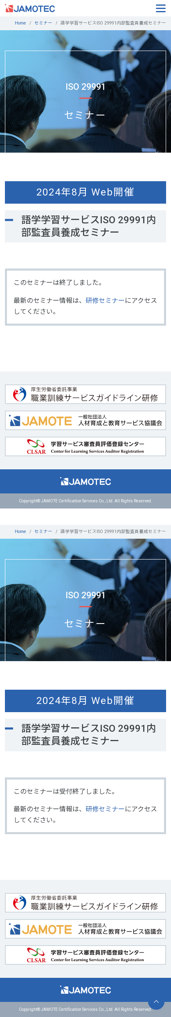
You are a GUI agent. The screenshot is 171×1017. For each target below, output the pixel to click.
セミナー (43, 23)
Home (20, 23)
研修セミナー (105, 300)
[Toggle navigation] (161, 8)
